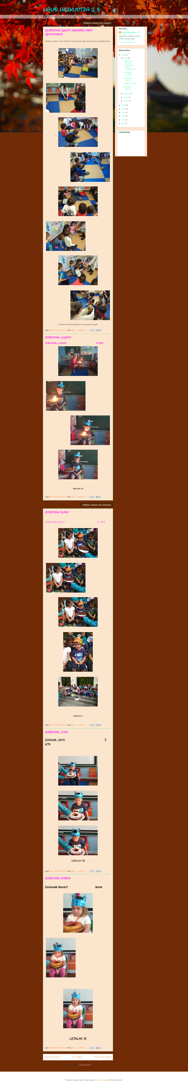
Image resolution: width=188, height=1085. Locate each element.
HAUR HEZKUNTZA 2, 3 (71, 9)
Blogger (105, 1080)
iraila (126, 58)
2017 (123, 105)
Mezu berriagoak (52, 1057)
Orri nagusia (77, 1057)
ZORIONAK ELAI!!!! (57, 512)
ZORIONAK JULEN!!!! (58, 338)
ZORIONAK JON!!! (56, 732)
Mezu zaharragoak (102, 1057)
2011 (123, 123)
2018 (124, 55)
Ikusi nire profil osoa (126, 42)
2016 (124, 109)
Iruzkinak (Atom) (85, 1065)
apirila (126, 97)
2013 (124, 120)
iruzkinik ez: (82, 330)
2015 (124, 112)
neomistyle (98, 1080)
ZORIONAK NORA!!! (57, 878)
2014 (124, 116)
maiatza (127, 93)
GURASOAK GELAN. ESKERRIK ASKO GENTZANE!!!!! (129, 65)
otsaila (126, 101)
